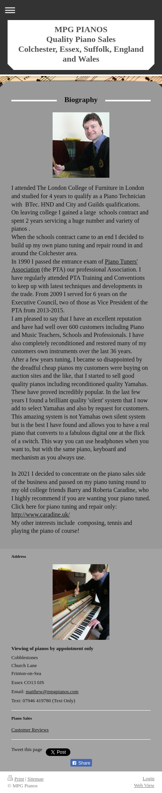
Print (16, 779)
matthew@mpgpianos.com (52, 691)
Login (148, 778)
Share (81, 763)
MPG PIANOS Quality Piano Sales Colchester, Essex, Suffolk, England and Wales (81, 44)
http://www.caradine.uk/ (40, 514)
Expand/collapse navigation (81, 10)
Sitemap (35, 779)
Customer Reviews (30, 729)
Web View (144, 785)
